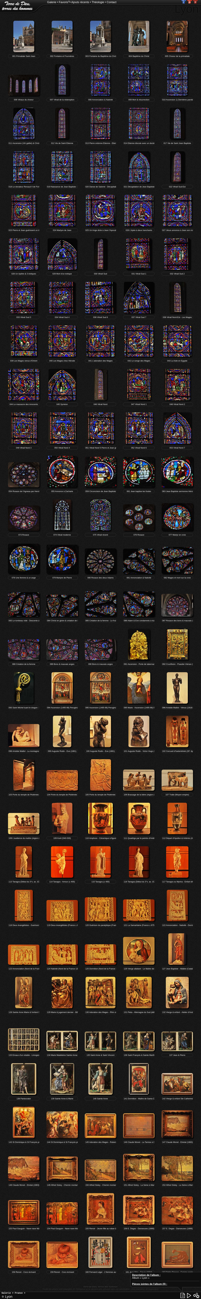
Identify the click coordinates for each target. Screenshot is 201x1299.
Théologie (98, 2)
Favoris (63, 2)
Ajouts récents (80, 2)
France (19, 1293)
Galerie (51, 2)
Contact (111, 2)
